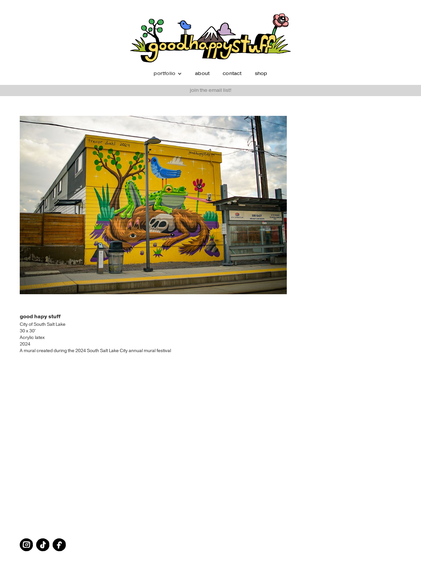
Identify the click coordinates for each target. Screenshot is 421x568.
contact (232, 73)
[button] (167, 73)
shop (261, 73)
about (202, 73)
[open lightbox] (210, 205)
